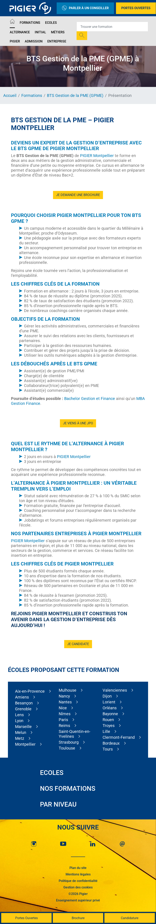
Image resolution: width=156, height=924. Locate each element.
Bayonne (110, 713)
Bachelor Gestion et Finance (89, 398)
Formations (30, 23)
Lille (106, 731)
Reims (64, 725)
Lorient (109, 702)
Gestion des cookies (78, 887)
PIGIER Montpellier (97, 155)
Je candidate (78, 644)
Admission (33, 41)
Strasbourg (69, 742)
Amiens (22, 697)
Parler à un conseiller (85, 8)
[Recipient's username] (112, 26)
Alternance (20, 32)
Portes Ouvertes (136, 8)
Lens (19, 714)
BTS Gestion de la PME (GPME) (75, 95)
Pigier (15, 41)
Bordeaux (111, 743)
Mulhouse (67, 690)
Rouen (108, 719)
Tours (108, 749)
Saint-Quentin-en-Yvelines (74, 734)
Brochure (78, 918)
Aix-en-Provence (30, 691)
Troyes (109, 725)
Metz (19, 738)
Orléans (110, 707)
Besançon (24, 703)
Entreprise (56, 41)
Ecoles (51, 23)
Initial (40, 32)
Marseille (23, 726)
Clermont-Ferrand (119, 737)
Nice (63, 707)
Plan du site (78, 868)
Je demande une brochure (78, 195)
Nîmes (64, 713)
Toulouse (67, 748)
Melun (20, 732)
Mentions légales (78, 874)
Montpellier (25, 744)
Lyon (19, 720)
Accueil (9, 95)
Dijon (107, 696)
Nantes (65, 702)
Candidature (129, 918)
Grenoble (23, 708)
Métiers (58, 32)
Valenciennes (115, 690)
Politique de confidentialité (78, 881)
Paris (63, 719)
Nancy (64, 696)
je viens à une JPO (78, 423)
